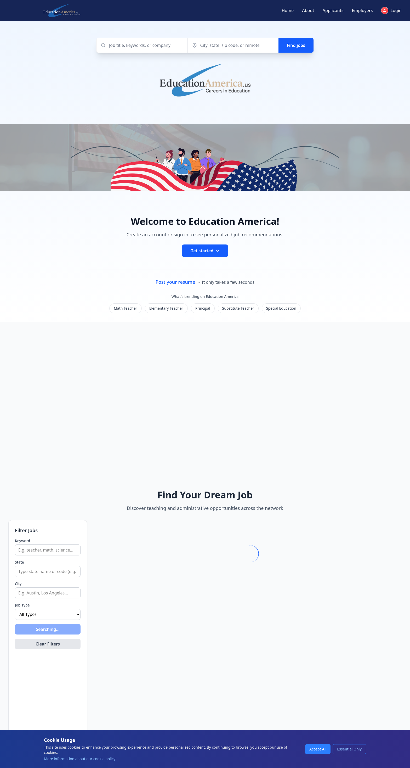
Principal (202, 308)
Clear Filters (48, 644)
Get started (205, 251)
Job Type (22, 605)
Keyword (22, 540)
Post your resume (176, 282)
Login (391, 10)
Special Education (281, 308)
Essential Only (349, 749)
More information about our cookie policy (79, 758)
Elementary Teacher (166, 308)
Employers (362, 10)
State (19, 562)
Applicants (333, 10)
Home (288, 10)
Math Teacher (125, 308)
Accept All (317, 749)
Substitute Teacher (238, 308)
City (18, 583)
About (308, 10)
